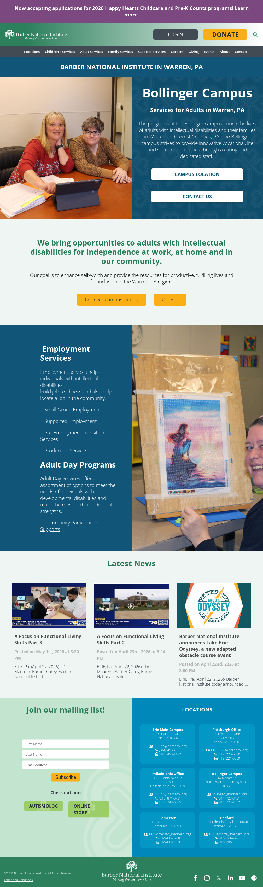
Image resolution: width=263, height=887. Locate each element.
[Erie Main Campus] (168, 729)
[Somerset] (168, 817)
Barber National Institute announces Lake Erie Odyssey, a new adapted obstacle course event (214, 605)
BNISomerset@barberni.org (170, 834)
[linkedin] (230, 878)
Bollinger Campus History (111, 299)
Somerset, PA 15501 (168, 826)
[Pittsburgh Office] (226, 729)
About (225, 51)
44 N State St (227, 777)
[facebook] (195, 878)
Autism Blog (43, 806)
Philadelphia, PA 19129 (167, 786)
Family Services (120, 51)
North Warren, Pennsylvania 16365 (227, 783)
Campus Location (197, 174)
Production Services (65, 450)
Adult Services (91, 51)
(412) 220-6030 (229, 754)
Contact (241, 51)
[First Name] (65, 744)
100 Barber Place (167, 733)
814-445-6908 (170, 838)
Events (209, 51)
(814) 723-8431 (229, 798)
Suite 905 (227, 738)
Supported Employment (70, 421)
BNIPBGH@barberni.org (229, 750)
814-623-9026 (229, 838)
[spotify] (254, 878)
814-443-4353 (170, 842)
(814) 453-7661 (170, 750)
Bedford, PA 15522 (227, 826)
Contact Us (197, 196)
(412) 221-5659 (229, 758)
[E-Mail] (65, 765)
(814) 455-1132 (170, 754)
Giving (194, 51)
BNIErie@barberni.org (170, 746)
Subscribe (65, 777)
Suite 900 (167, 781)
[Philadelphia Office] (167, 773)
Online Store (82, 809)
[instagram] (207, 878)
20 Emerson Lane (227, 733)
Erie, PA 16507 (167, 738)
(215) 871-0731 (170, 798)
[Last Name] (65, 754)
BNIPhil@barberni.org (170, 794)
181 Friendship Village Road (227, 821)
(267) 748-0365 (170, 802)
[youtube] (242, 878)
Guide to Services (152, 51)
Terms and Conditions (18, 880)
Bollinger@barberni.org (229, 794)
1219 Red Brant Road (167, 821)
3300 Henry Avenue (167, 777)
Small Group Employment (72, 409)
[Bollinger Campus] (227, 773)
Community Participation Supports (69, 526)
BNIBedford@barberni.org (229, 834)
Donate (225, 34)
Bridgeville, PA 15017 (227, 741)
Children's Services (60, 51)
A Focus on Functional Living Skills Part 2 (131, 605)
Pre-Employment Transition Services (72, 435)
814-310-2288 (229, 842)
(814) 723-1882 (229, 802)
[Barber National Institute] (36, 35)
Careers (177, 51)
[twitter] (218, 878)
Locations (32, 51)
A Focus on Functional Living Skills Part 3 (49, 605)
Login (175, 34)
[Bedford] (227, 817)
